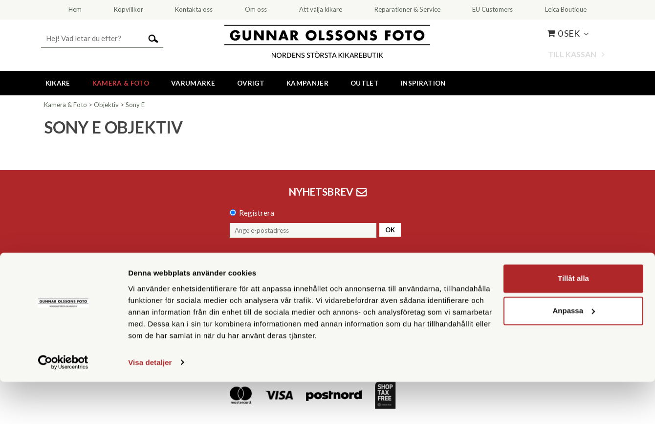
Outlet (364, 83)
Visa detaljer (150, 405)
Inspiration (423, 83)
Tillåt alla (573, 321)
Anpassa (573, 353)
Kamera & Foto (120, 83)
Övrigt (250, 83)
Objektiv (106, 105)
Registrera (256, 212)
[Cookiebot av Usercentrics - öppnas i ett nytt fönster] (63, 405)
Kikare (57, 83)
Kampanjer (307, 83)
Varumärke (193, 83)
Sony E (135, 105)
